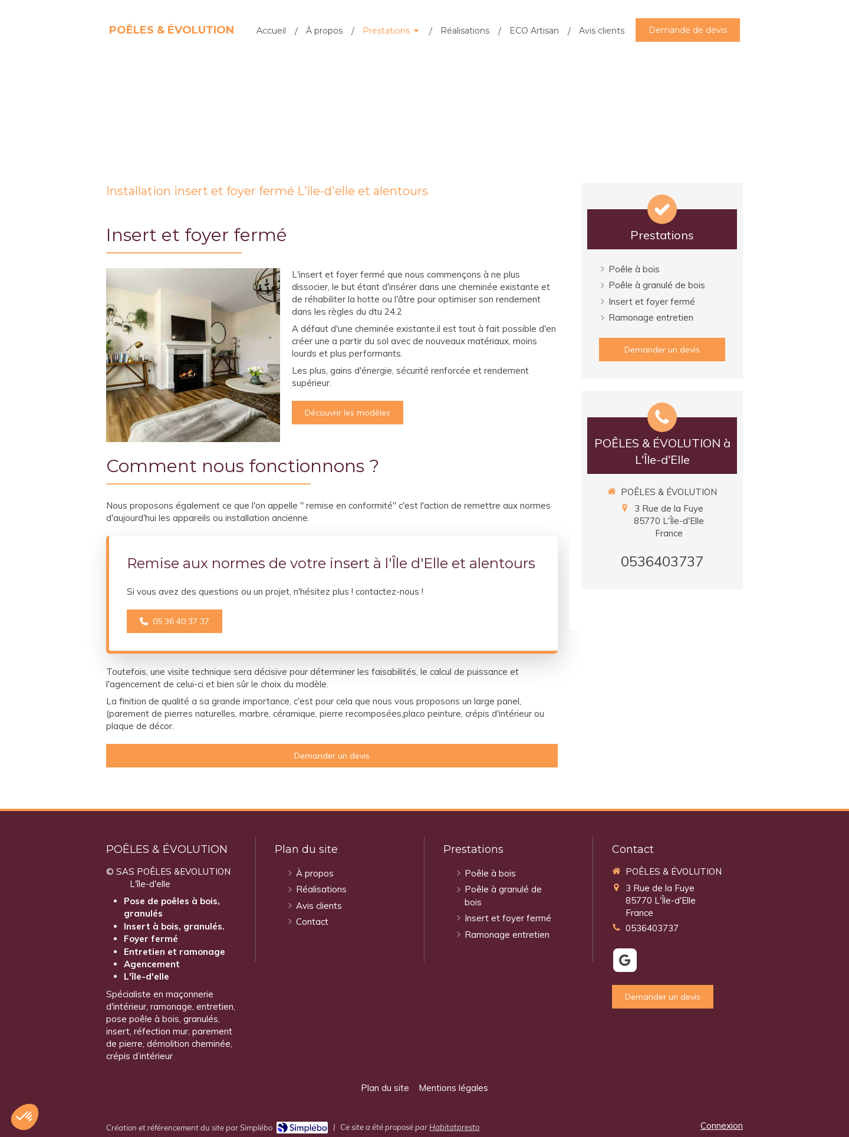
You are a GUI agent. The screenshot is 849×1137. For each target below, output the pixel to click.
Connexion (721, 1125)
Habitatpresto (454, 1127)
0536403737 (662, 561)
